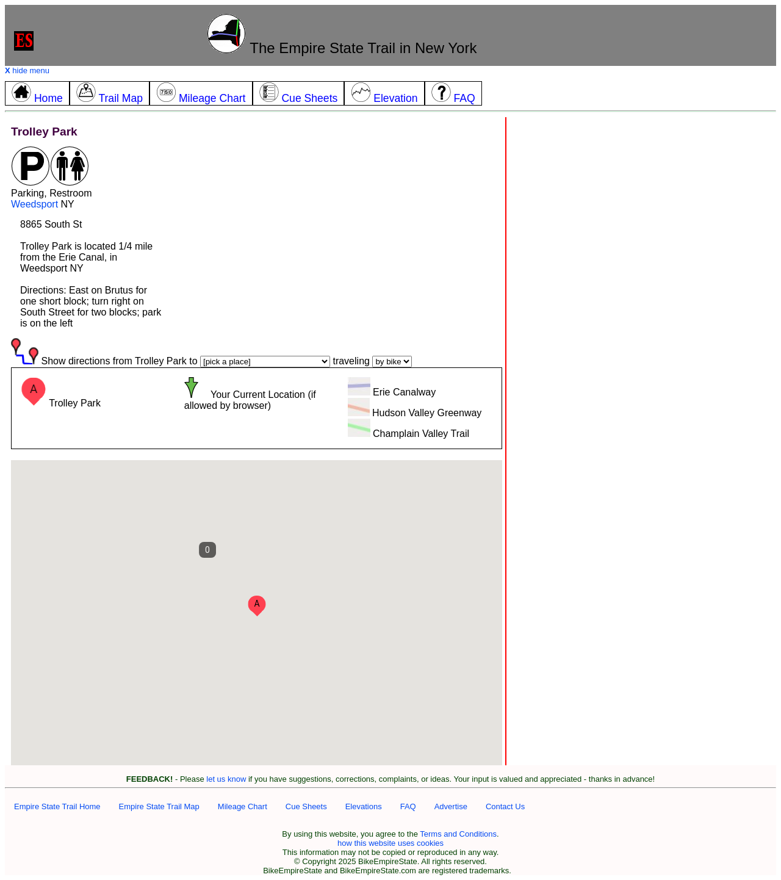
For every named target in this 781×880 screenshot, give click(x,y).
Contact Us (505, 806)
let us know (226, 779)
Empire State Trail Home (57, 806)
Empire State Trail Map (159, 806)
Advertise (450, 806)
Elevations (363, 806)
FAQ (408, 806)
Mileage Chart (242, 806)
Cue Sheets (306, 806)
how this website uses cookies (390, 843)
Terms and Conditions (458, 834)
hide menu (27, 70)
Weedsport (34, 204)
